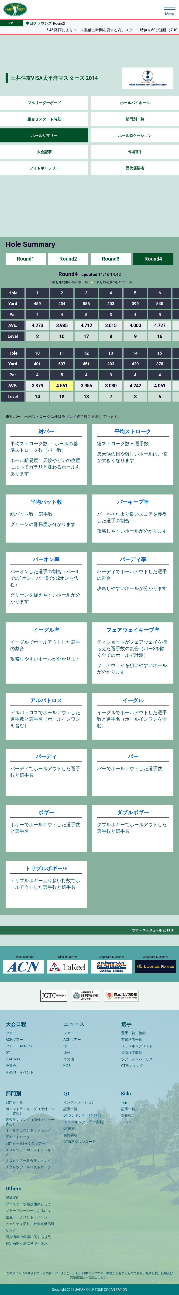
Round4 (153, 259)
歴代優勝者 (135, 168)
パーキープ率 (133, 502)
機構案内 (13, 1198)
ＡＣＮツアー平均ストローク (28, 1167)
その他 (68, 1059)
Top (124, 1102)
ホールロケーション (135, 135)
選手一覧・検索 (133, 1033)
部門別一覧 (135, 119)
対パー (46, 431)
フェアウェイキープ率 (132, 630)
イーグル (133, 700)
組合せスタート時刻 (44, 119)
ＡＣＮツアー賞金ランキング (28, 1161)
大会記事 (44, 152)
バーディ (46, 756)
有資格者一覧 (131, 1039)
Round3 (111, 259)
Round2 (68, 259)
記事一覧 (70, 1109)
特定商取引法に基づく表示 (27, 1243)
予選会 (11, 1066)
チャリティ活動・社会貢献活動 (30, 1224)
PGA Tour (13, 1059)
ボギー (46, 812)
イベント (128, 1122)
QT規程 (69, 1128)
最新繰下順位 (131, 1053)
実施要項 (70, 1135)
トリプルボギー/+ (46, 869)
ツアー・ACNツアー (21, 1046)
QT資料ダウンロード (79, 1142)
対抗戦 (126, 1115)
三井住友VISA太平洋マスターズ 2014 (54, 78)
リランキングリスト (137, 1046)
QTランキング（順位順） (83, 1115)
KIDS (67, 1066)
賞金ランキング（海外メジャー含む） (30, 1122)
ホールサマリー (44, 135)
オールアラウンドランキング (28, 1130)
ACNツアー (14, 1039)
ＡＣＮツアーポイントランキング (30, 1152)
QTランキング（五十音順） (84, 1122)
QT (8, 1053)
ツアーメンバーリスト (138, 1059)
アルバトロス (46, 700)
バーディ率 (133, 559)
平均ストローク (132, 431)
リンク (11, 1230)
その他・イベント (20, 1072)
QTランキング (132, 1066)
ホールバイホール (135, 103)
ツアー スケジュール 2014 (151, 930)
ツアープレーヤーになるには (28, 1211)
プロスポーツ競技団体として (28, 1204)
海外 (66, 1053)
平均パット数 (46, 502)
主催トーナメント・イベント (28, 1217)
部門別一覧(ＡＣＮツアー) (26, 1143)
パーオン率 (46, 559)
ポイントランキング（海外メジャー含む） (30, 1111)
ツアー (11, 1033)
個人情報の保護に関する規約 (28, 1237)
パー (133, 756)
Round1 (25, 259)
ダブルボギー (133, 812)
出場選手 (134, 152)
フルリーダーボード (44, 103)
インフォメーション (79, 1102)
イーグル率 (46, 630)
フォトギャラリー (44, 168)
